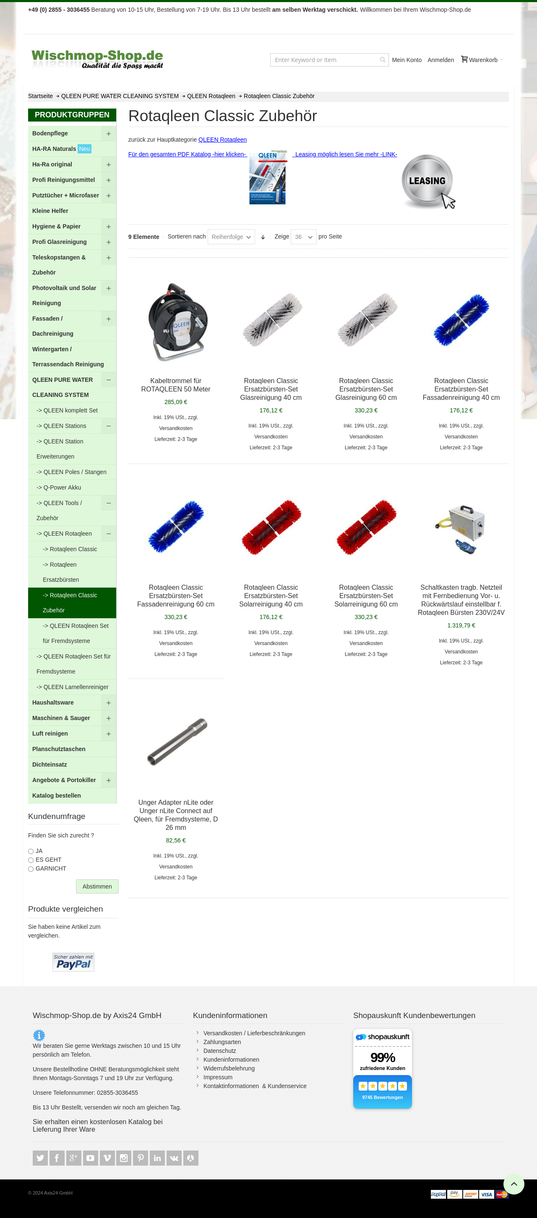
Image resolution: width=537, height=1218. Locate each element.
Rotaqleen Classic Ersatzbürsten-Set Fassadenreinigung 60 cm (175, 596)
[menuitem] (72, 133)
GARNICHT (51, 868)
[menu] (72, 464)
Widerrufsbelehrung (229, 1068)
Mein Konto (407, 60)
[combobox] (329, 60)
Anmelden (441, 60)
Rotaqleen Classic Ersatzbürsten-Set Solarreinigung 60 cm (366, 596)
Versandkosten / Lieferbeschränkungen (254, 1033)
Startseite (41, 96)
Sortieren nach (187, 236)
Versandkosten (175, 428)
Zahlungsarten (222, 1042)
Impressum (217, 1077)
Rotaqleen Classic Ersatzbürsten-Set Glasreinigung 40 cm (271, 389)
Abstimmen (97, 886)
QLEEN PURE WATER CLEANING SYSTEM (120, 96)
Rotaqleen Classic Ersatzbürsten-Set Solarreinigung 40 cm (270, 596)
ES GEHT (48, 859)
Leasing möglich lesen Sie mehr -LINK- (344, 154)
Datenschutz (219, 1050)
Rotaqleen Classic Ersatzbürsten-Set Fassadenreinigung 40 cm (461, 389)
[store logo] (98, 59)
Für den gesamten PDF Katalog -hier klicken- (207, 154)
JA (39, 850)
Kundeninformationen (231, 1059)
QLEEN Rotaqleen (212, 96)
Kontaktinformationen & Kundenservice (255, 1086)
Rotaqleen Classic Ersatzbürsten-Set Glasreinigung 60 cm (366, 389)
